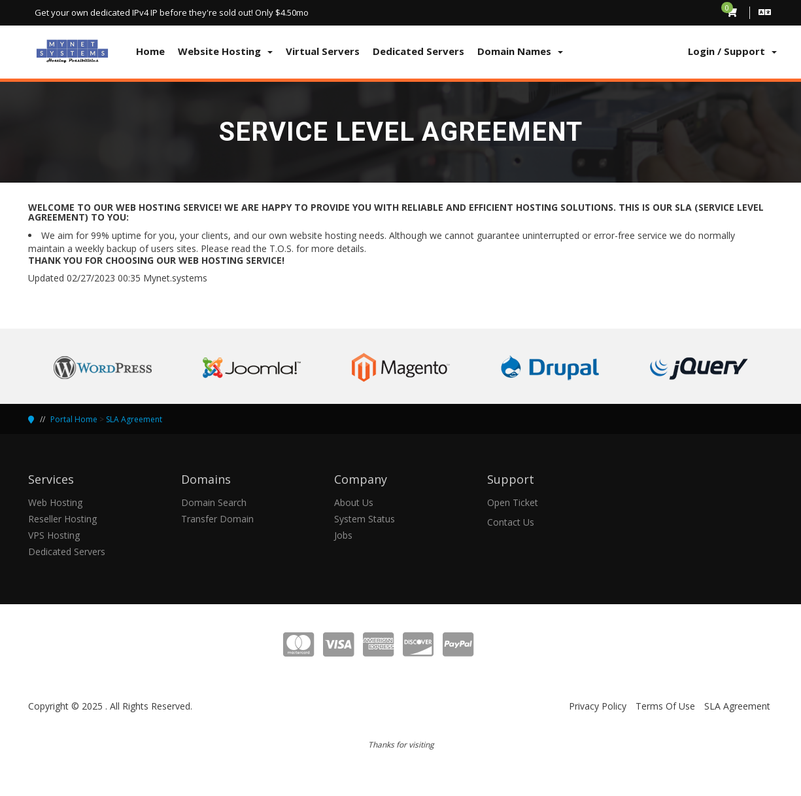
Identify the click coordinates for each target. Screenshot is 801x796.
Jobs (343, 535)
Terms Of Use (665, 706)
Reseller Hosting (62, 519)
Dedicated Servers (66, 551)
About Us (353, 502)
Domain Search (214, 502)
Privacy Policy (597, 706)
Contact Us (510, 522)
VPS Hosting (54, 535)
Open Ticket (512, 502)
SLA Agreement (134, 419)
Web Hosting (55, 502)
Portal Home (73, 419)
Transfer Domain (217, 519)
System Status (364, 519)
